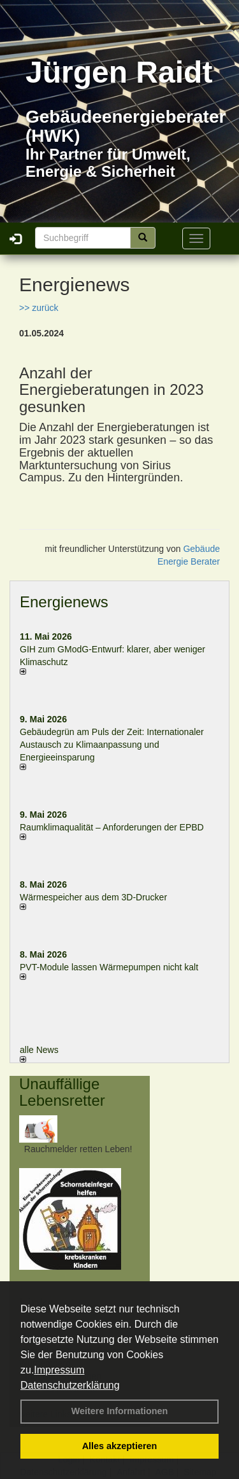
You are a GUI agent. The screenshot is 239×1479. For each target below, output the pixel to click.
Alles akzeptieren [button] (119, 1446)
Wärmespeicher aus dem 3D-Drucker (93, 897)
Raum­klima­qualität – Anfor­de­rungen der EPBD (112, 827)
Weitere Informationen (119, 1411)
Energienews (64, 601)
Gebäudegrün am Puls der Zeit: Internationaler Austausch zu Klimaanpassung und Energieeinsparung (112, 744)
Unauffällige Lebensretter (62, 1092)
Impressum (59, 1370)
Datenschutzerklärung (70, 1385)
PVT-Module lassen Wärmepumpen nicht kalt (109, 967)
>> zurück (38, 308)
